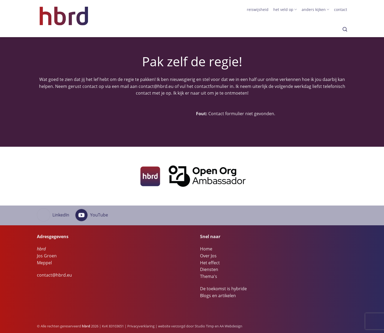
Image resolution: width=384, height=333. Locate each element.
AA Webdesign (231, 326)
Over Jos (208, 256)
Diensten (209, 269)
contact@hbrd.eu (156, 86)
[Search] (345, 29)
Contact (340, 9)
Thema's (208, 276)
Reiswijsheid (257, 9)
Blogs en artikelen (218, 296)
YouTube (99, 215)
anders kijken (315, 9)
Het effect (210, 263)
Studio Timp (204, 326)
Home (206, 249)
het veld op (285, 9)
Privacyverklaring (141, 326)
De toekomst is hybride (223, 289)
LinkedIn (60, 215)
